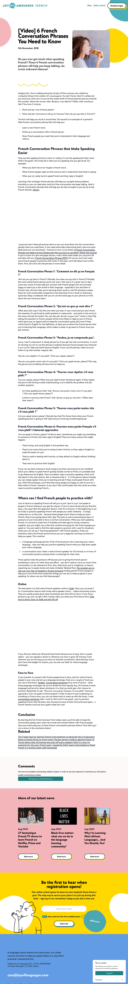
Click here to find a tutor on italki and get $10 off (56, 598)
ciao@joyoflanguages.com (28, 975)
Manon (36, 189)
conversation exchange (29, 699)
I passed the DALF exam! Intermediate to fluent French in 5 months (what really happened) (56, 746)
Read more (28, 856)
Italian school (99, 5)
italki (71, 588)
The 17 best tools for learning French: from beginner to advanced (47, 736)
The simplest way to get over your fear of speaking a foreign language (56, 569)
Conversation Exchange (57, 682)
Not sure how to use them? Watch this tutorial (75, 252)
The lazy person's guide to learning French (73, 739)
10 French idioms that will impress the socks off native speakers (56, 741)
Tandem (41, 682)
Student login (116, 5)
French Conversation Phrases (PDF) (51, 258)
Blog (89, 5)
